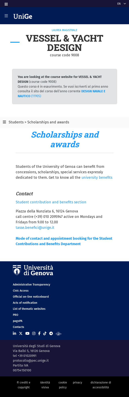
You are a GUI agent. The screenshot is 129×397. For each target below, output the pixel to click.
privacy (77, 382)
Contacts (18, 327)
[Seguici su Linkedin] (14, 333)
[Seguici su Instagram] (33, 333)
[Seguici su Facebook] (39, 333)
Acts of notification (25, 303)
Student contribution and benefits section (51, 202)
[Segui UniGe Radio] (58, 333)
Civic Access (21, 290)
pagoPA (17, 321)
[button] (6, 3)
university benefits (97, 177)
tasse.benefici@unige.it (35, 227)
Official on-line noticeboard (31, 296)
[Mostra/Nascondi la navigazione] (6, 15)
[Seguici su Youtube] (27, 333)
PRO (15, 315)
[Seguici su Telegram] (51, 333)
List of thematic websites (29, 309)
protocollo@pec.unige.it (31, 360)
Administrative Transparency (31, 284)
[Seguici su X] (21, 333)
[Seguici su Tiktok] (44, 333)
